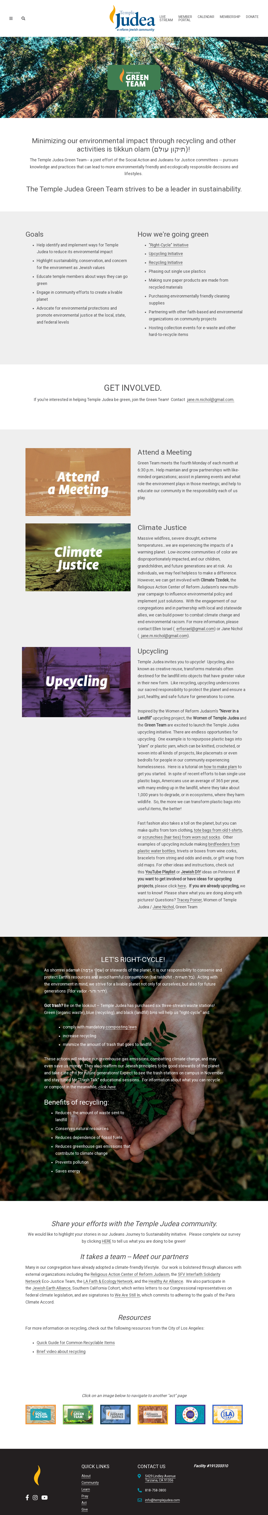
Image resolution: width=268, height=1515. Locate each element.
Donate (252, 17)
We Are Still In (127, 1295)
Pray (85, 1496)
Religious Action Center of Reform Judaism (130, 1274)
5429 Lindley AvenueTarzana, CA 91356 (160, 1478)
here (182, 886)
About (86, 1476)
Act (84, 1503)
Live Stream (166, 18)
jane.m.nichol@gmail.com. (210, 399)
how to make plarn (220, 766)
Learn (86, 1489)
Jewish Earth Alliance (51, 1288)
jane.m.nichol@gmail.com (164, 635)
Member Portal (185, 18)
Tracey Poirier (189, 900)
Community (90, 1482)
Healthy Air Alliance (166, 1281)
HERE (106, 1241)
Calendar (206, 17)
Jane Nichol (163, 907)
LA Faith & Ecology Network (108, 1281)
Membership (230, 17)
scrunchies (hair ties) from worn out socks (181, 837)
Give (85, 1509)
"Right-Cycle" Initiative (169, 245)
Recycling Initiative (166, 262)
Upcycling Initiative (166, 253)
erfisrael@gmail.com (195, 628)
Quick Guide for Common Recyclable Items (76, 1342)
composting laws (121, 1027)
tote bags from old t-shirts (218, 830)
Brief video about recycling (61, 1351)
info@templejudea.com (162, 1500)
